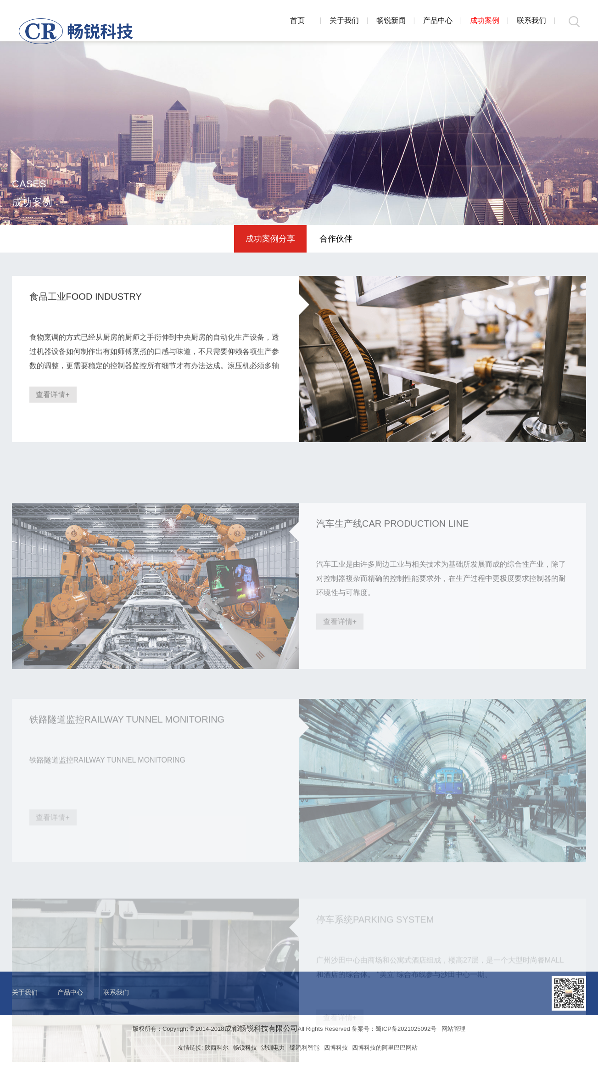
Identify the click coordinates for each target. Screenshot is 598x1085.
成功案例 (484, 20)
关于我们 (344, 20)
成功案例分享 (270, 238)
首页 (297, 20)
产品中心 (438, 20)
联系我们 (531, 20)
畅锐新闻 (391, 20)
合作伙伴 (335, 238)
